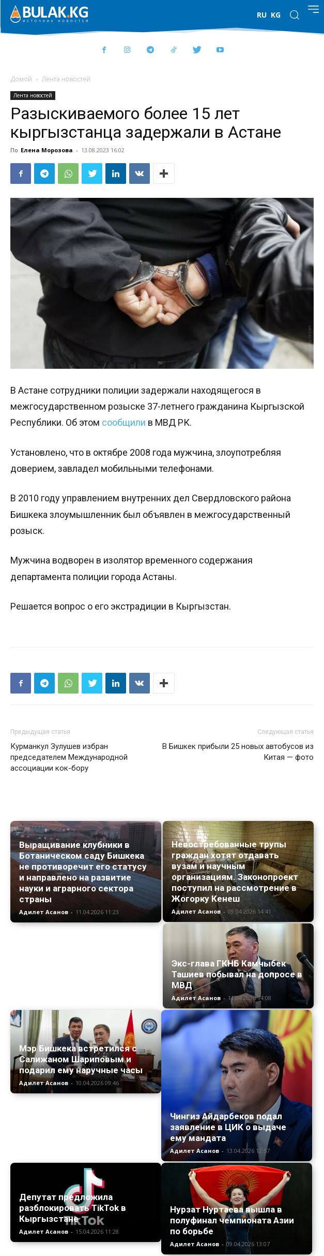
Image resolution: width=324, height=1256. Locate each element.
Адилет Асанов (43, 912)
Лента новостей (66, 79)
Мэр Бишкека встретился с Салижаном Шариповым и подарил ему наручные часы (81, 1059)
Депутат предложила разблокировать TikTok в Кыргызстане (72, 1208)
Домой (21, 79)
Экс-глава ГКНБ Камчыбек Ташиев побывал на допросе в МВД (237, 974)
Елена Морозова (47, 150)
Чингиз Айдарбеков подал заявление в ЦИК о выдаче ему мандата (228, 1127)
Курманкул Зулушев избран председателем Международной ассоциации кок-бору (69, 757)
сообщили (124, 422)
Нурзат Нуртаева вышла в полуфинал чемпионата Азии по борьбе (232, 1220)
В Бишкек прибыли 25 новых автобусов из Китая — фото (238, 752)
